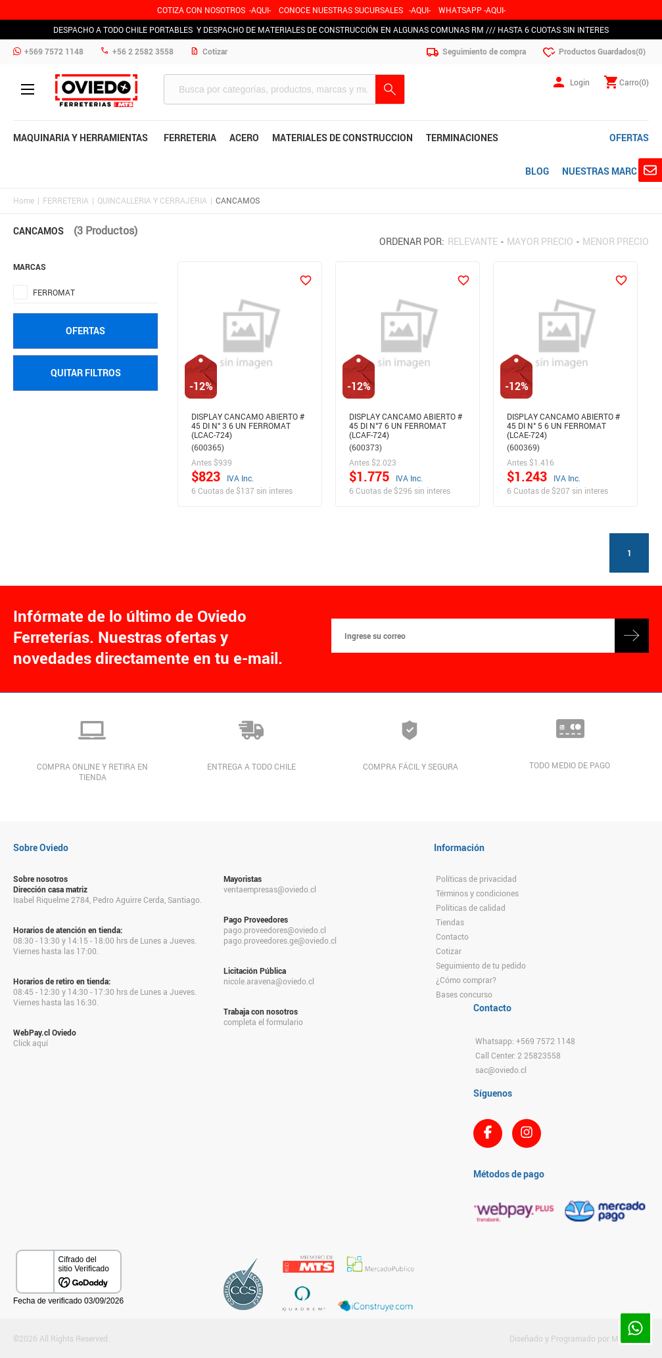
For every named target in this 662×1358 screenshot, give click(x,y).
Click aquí (30, 1043)
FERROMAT (54, 292)
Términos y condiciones (477, 893)
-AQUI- (260, 10)
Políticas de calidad (471, 907)
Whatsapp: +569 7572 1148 (525, 1041)
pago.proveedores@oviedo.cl (275, 930)
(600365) (207, 447)
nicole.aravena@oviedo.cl (269, 981)
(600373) (365, 447)
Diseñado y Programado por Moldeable (579, 1338)
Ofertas (85, 330)
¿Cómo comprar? (466, 980)
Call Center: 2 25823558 (518, 1055)
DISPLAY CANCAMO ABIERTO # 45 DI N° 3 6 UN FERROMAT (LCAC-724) (247, 423)
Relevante (473, 241)
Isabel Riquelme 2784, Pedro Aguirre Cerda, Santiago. (107, 899)
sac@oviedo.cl (501, 1069)
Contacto (452, 936)
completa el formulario (263, 1022)
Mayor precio (540, 241)
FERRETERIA (66, 200)
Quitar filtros (86, 372)
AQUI (420, 10)
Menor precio (615, 241)
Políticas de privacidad (476, 878)
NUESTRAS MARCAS (605, 171)
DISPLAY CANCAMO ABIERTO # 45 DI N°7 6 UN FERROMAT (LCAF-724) (405, 423)
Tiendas (450, 922)
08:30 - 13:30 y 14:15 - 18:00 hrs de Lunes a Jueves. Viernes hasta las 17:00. (105, 945)
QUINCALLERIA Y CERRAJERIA (152, 200)
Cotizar (448, 951)
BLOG (537, 171)
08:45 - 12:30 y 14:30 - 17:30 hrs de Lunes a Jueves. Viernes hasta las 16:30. (105, 996)
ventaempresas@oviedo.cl (270, 889)
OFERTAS (629, 137)
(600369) (523, 447)
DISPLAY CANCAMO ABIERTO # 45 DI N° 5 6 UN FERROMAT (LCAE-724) (563, 423)
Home (23, 200)
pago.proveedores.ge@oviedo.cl (280, 940)
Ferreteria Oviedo (96, 90)
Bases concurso (464, 994)
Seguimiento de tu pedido (481, 965)
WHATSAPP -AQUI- (472, 10)
